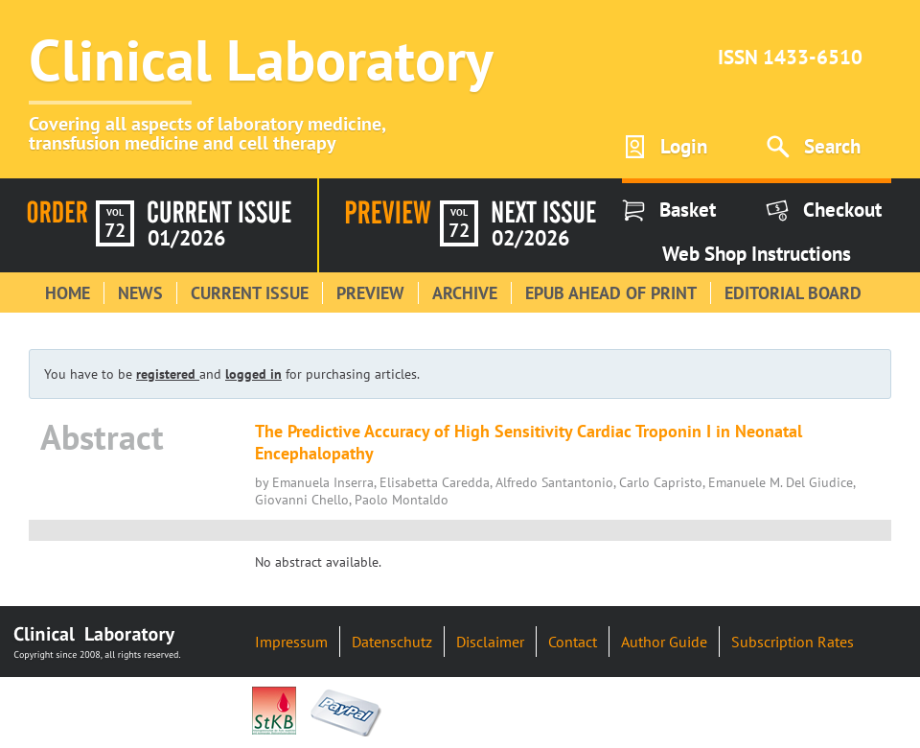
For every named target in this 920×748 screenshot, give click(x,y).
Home (67, 293)
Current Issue (250, 293)
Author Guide (664, 641)
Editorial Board (793, 293)
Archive (464, 293)
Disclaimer (490, 641)
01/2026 (186, 237)
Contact (572, 641)
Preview (370, 293)
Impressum (291, 641)
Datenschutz (392, 641)
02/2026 (530, 237)
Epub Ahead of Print (611, 293)
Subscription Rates (792, 641)
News (140, 293)
